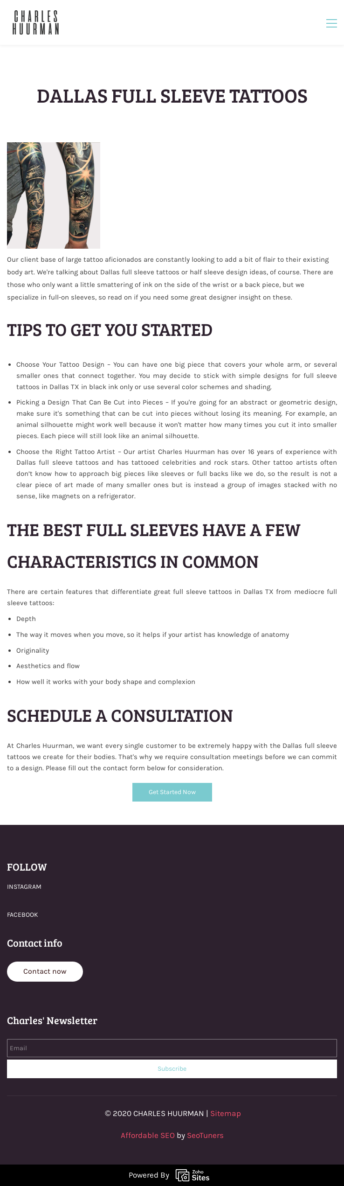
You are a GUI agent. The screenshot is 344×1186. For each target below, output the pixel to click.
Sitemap (225, 1113)
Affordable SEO (148, 1135)
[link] (53, 147)
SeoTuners (205, 1135)
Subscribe (172, 1069)
